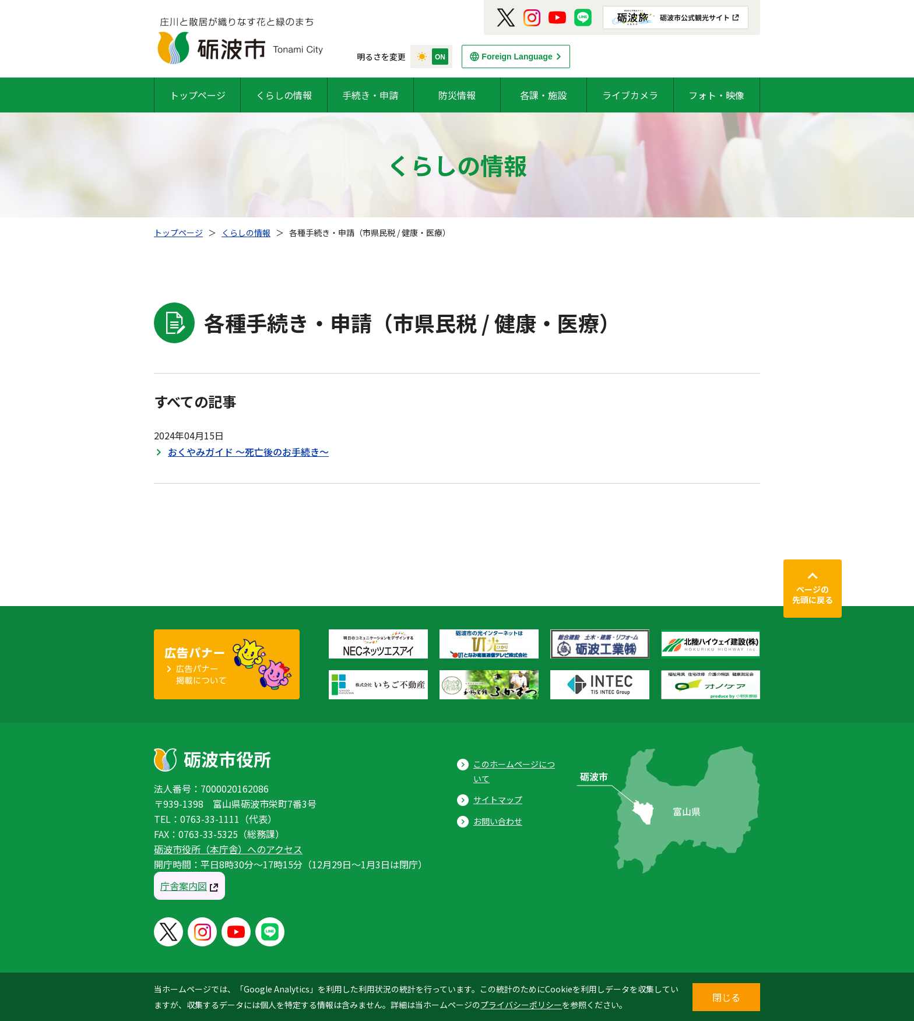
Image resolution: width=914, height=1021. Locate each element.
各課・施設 (543, 95)
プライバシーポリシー (521, 1005)
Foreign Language (516, 56)
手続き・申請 (370, 95)
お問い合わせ (497, 821)
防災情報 (457, 95)
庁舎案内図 (183, 886)
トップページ (198, 95)
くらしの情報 (284, 95)
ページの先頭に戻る (812, 594)
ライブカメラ (630, 95)
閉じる (726, 997)
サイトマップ (497, 799)
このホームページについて (514, 771)
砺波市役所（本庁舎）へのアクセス (228, 849)
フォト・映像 (716, 95)
